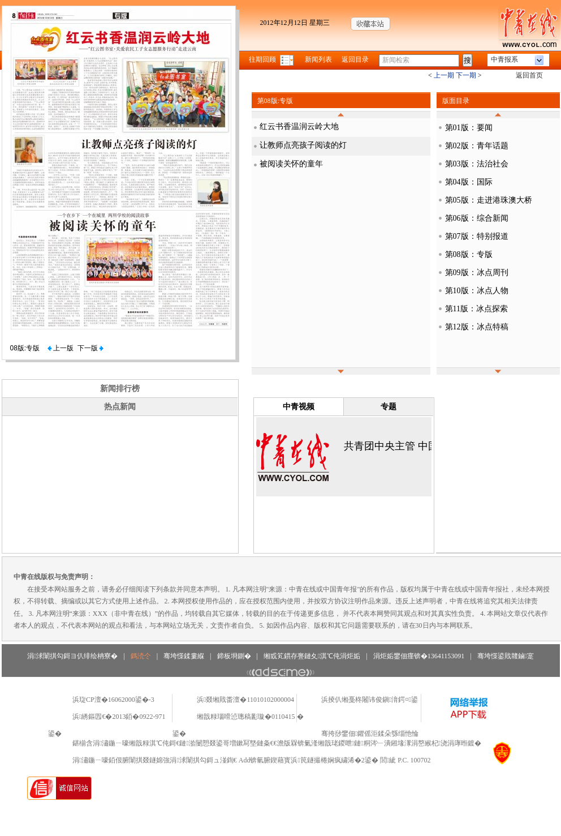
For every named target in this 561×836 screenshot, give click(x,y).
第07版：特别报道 (476, 236)
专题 (388, 406)
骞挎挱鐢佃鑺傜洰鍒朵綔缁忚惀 (369, 734)
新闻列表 (318, 59)
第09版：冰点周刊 (476, 272)
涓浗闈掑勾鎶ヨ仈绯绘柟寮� (72, 656)
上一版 (61, 348)
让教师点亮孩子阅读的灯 (303, 145)
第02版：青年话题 (476, 146)
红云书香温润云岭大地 (299, 126)
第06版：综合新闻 (476, 218)
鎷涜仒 (141, 656)
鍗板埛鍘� (234, 656)
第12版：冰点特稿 (476, 327)
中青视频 (298, 406)
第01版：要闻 (469, 127)
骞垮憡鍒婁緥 (183, 656)
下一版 (90, 348)
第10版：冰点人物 (476, 290)
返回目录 (355, 59)
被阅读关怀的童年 (291, 164)
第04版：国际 (469, 182)
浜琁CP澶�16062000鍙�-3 (113, 700)
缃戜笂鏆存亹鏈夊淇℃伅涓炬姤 (312, 656)
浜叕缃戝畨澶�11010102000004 (245, 700)
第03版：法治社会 (476, 164)
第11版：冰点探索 (476, 309)
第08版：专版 (469, 254)
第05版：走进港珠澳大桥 (488, 200)
